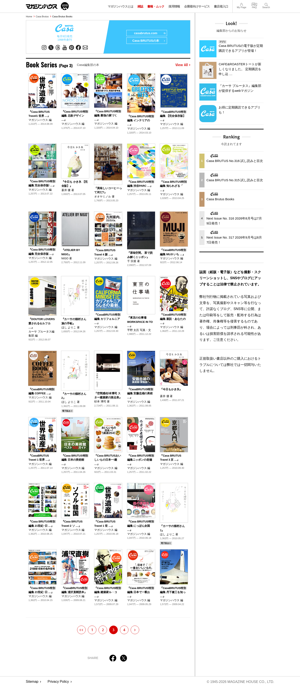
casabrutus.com (149, 33)
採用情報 (174, 6)
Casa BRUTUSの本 (148, 41)
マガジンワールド (47, 6)
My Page (241, 4)
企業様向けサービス (197, 6)
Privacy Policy (58, 682)
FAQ (254, 4)
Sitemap (32, 682)
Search (266, 4)
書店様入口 (221, 6)
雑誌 (140, 6)
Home (29, 16)
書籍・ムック (155, 6)
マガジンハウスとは (120, 6)
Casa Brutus (42, 16)
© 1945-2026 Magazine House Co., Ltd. (240, 682)
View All (182, 65)
